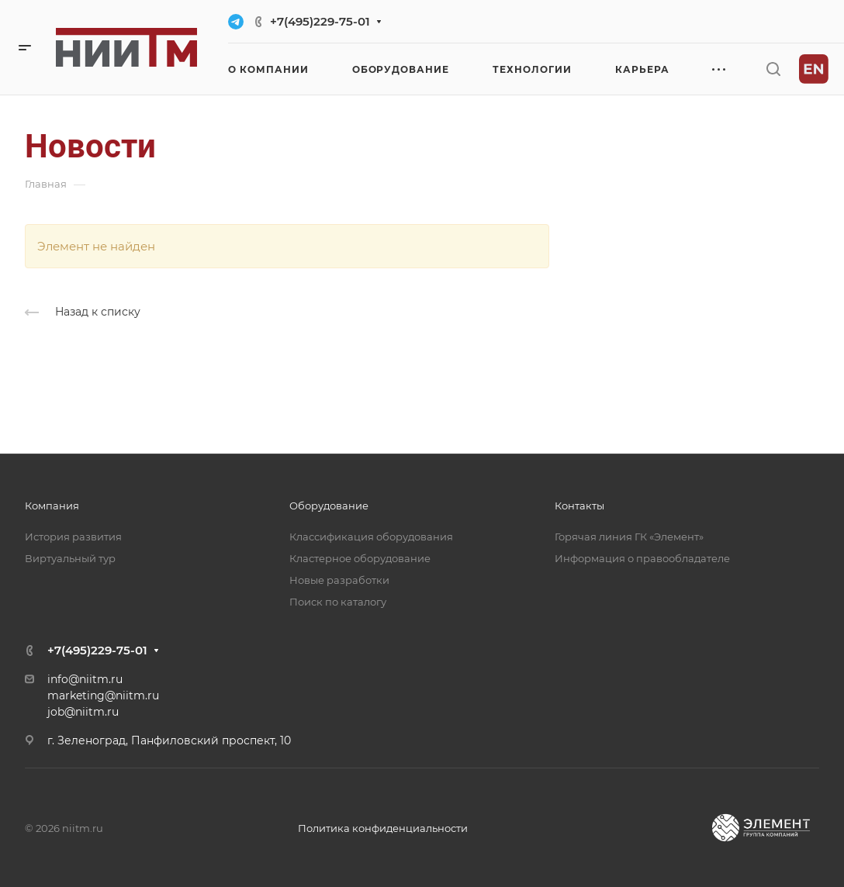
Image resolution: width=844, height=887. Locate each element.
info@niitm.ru (85, 679)
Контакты (579, 505)
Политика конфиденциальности (383, 828)
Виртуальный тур (70, 558)
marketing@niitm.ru (103, 695)
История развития (73, 536)
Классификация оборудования (371, 536)
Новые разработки (339, 580)
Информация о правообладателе (642, 558)
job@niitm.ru (83, 712)
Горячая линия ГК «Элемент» (629, 536)
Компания (52, 505)
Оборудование (328, 505)
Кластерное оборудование (360, 558)
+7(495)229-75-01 (320, 21)
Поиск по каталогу (337, 601)
